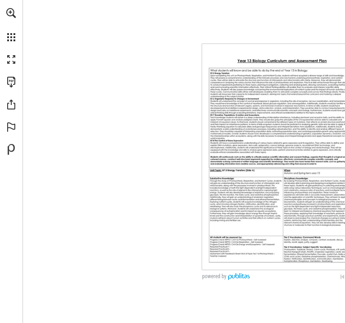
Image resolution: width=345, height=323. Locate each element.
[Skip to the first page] (342, 277)
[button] (11, 13)
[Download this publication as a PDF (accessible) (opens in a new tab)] (11, 82)
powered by (214, 276)
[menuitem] (11, 24)
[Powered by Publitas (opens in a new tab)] (11, 149)
